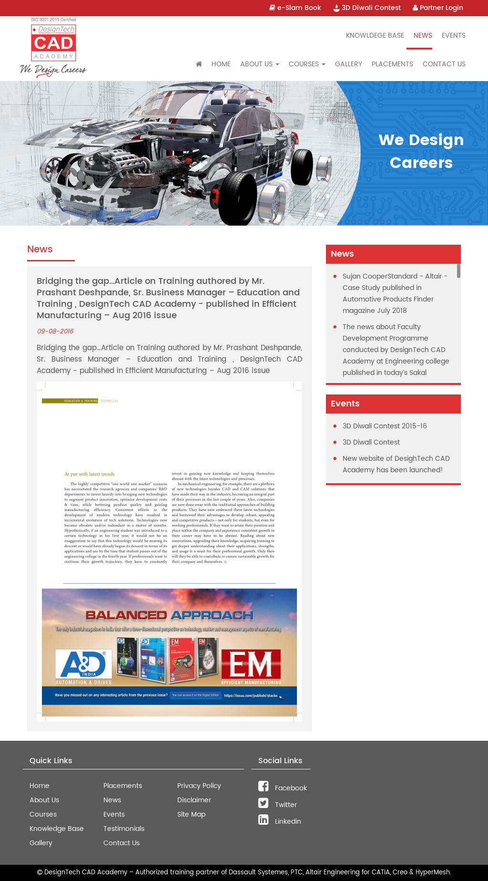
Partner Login (438, 7)
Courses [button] (307, 64)
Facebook (282, 788)
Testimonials (123, 828)
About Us (44, 800)
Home (221, 64)
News (423, 35)
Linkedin (279, 821)
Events (454, 35)
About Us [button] (259, 64)
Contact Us (444, 64)
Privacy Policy (199, 785)
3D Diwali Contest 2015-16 (385, 426)
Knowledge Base (57, 828)
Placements (392, 64)
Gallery (348, 64)
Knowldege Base (375, 35)
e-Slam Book (295, 7)
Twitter (277, 804)
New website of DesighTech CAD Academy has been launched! (396, 464)
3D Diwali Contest (367, 7)
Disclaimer (194, 800)
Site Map (191, 814)
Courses (43, 814)
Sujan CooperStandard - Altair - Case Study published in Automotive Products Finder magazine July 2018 (395, 293)
